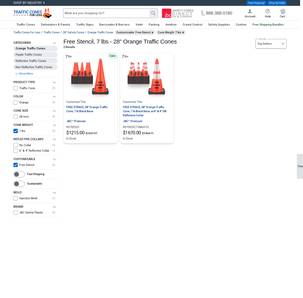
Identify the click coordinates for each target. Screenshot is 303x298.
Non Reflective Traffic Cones (34, 67)
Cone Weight (23, 125)
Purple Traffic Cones (29, 54)
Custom (241, 24)
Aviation (171, 24)
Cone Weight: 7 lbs (169, 32)
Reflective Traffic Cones (31, 61)
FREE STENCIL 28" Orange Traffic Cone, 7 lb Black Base (87, 109)
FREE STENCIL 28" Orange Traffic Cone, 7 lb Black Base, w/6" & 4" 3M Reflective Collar (144, 111)
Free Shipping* (256, 2)
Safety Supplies (219, 24)
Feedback (300, 166)
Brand (18, 206)
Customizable (24, 159)
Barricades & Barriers (114, 24)
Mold (17, 192)
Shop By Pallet (277, 2)
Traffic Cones (25, 24)
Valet (139, 24)
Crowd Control (192, 24)
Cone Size (20, 110)
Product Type (24, 82)
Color (18, 96)
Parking (154, 24)
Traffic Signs (84, 24)
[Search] (153, 13)
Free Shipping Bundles (268, 24)
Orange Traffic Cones (30, 48)
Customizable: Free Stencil (133, 32)
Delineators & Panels (55, 24)
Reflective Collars (28, 139)
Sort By (262, 39)
